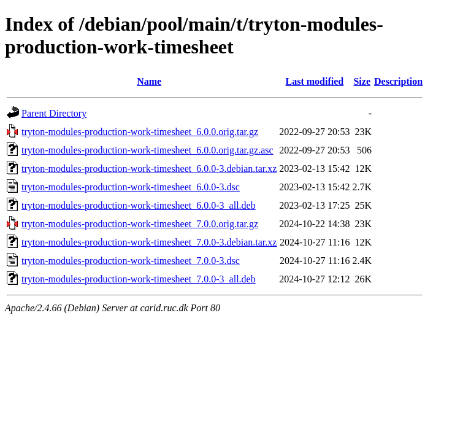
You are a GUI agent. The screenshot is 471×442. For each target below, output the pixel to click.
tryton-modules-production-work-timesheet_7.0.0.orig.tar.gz (139, 224)
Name (149, 81)
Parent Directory (53, 113)
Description (398, 81)
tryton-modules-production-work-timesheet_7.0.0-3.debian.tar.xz (149, 242)
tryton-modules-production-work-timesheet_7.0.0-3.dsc (130, 260)
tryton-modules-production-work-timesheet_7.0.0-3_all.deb (138, 279)
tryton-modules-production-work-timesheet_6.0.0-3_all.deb (138, 205)
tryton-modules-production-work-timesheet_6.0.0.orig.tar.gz (139, 131)
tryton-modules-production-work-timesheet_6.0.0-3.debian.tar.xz (149, 168)
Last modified (315, 81)
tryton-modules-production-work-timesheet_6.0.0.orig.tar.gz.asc (147, 150)
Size (361, 81)
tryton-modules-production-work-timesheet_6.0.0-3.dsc (130, 187)
